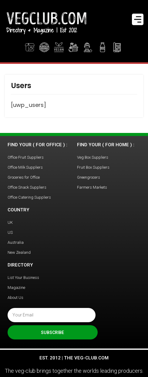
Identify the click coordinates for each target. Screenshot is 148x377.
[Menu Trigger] (137, 19)
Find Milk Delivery (102, 47)
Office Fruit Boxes (74, 47)
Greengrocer (88, 47)
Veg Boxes (30, 47)
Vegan (59, 47)
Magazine (117, 47)
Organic (44, 47)
